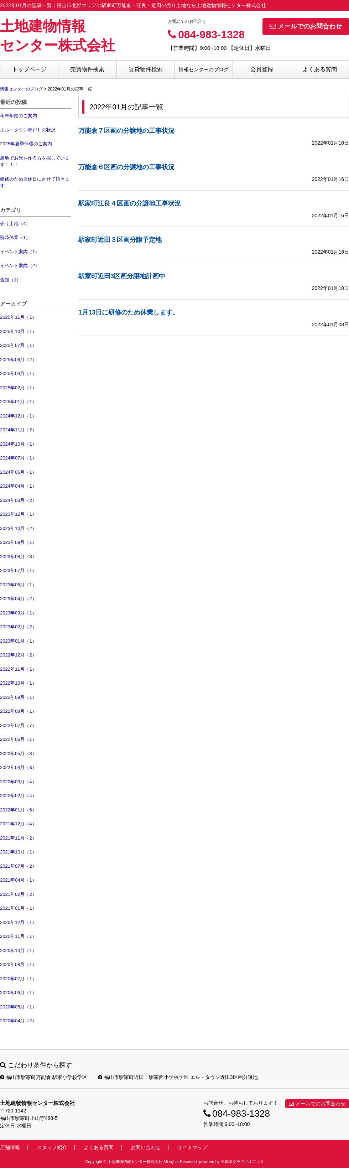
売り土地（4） (15, 223)
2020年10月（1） (18, 950)
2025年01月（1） (18, 401)
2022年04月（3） (18, 767)
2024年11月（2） (18, 429)
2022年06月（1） (18, 739)
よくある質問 (320, 69)
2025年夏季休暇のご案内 (26, 143)
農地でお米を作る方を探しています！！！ (34, 161)
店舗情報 (10, 1147)
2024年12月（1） (18, 416)
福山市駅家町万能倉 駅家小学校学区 (43, 1077)
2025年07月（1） (18, 345)
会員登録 (261, 69)
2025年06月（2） (18, 359)
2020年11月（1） (18, 936)
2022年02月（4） (18, 795)
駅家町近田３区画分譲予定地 (120, 239)
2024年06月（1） (18, 472)
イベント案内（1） (20, 251)
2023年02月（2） (18, 626)
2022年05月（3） (18, 753)
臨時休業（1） (15, 237)
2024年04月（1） (18, 486)
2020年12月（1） (18, 922)
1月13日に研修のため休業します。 (128, 312)
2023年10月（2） (18, 528)
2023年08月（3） (18, 556)
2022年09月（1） (18, 697)
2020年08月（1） (18, 964)
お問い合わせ (146, 1147)
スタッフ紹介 (52, 1147)
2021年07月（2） (18, 866)
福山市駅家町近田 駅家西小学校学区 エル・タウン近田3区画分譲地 (178, 1077)
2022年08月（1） (18, 711)
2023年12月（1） (18, 514)
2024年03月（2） (18, 500)
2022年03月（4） (18, 781)
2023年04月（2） (18, 598)
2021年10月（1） (18, 852)
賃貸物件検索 (146, 69)
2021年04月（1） (18, 880)
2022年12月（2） (18, 655)
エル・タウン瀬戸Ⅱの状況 (28, 130)
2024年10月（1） (18, 444)
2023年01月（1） (18, 641)
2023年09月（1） (18, 542)
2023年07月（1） (18, 570)
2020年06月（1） (18, 992)
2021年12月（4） (18, 823)
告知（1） (10, 279)
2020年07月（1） (18, 978)
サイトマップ (192, 1147)
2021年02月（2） (18, 894)
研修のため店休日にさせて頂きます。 (34, 182)
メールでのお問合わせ (306, 26)
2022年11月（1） (18, 669)
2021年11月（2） (18, 838)
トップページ (29, 69)
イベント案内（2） (20, 265)
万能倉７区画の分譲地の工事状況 (126, 130)
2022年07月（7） (18, 725)
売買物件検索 (87, 69)
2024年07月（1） (18, 458)
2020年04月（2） (18, 1020)
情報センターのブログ (204, 69)
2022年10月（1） (18, 683)
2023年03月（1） (18, 613)
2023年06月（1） (18, 584)
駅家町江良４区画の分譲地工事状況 (129, 203)
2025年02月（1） (18, 387)
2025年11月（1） (18, 317)
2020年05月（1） (18, 1006)
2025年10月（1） (18, 331)
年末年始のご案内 (18, 115)
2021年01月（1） (18, 908)
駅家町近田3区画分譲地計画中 (121, 276)
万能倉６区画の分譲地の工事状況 (126, 167)
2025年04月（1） (18, 373)
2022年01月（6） (18, 810)
